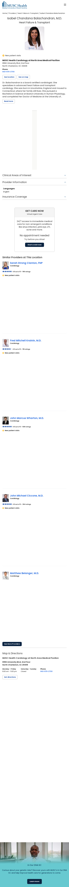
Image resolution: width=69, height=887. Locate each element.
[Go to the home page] (14, 5)
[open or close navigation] (65, 4)
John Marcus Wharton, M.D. (27, 418)
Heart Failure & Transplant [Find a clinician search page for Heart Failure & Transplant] (28, 13)
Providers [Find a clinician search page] (12, 13)
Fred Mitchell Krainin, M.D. (25, 340)
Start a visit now (35, 245)
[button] (9, 77)
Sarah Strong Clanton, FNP (26, 263)
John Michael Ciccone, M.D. (26, 495)
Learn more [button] (34, 881)
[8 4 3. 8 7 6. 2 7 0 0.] (8, 72)
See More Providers (12, 644)
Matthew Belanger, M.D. (24, 573)
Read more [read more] (8, 101)
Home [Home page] (4, 13)
